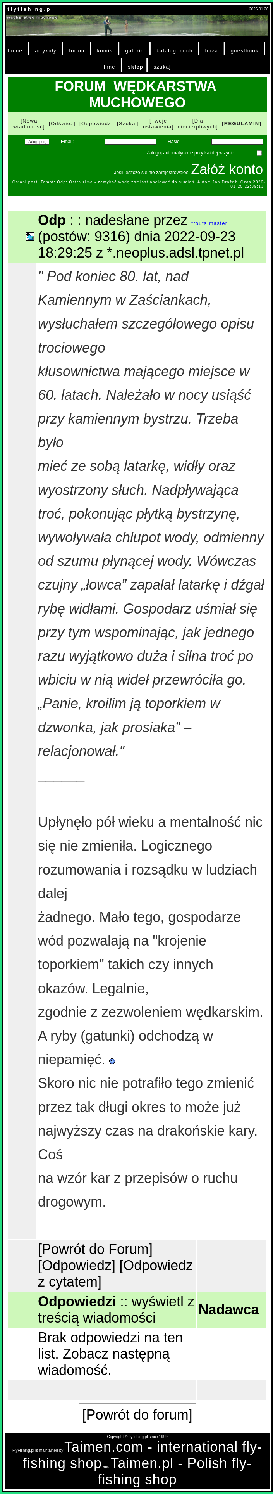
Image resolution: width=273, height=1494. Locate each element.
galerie (134, 51)
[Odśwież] (62, 123)
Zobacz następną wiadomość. (104, 1362)
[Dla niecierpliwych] (198, 124)
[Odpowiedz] (96, 123)
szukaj (162, 67)
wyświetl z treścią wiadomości (116, 1309)
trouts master (209, 223)
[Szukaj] (128, 123)
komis (105, 51)
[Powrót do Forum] (95, 1249)
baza (211, 51)
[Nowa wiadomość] (29, 124)
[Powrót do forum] (137, 1415)
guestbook (245, 51)
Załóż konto (227, 169)
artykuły (45, 51)
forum (76, 51)
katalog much (174, 51)
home (15, 51)
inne (109, 67)
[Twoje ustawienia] (158, 124)
